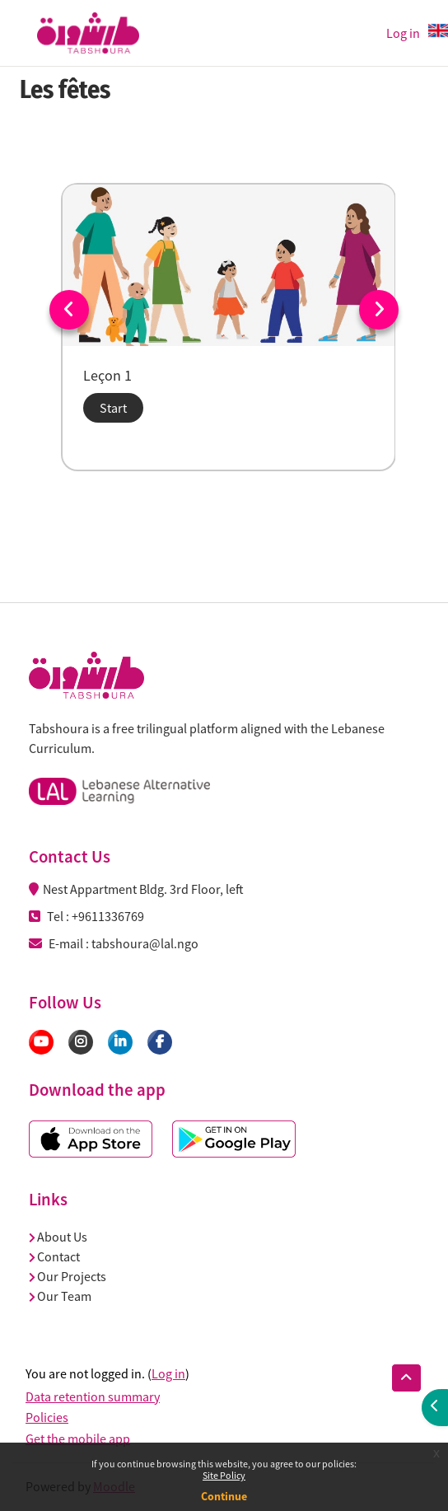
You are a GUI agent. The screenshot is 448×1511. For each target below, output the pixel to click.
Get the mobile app (78, 1438)
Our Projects (67, 1276)
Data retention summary (93, 1396)
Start (113, 408)
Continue (224, 1496)
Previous (69, 310)
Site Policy (224, 1475)
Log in (403, 33)
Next (379, 310)
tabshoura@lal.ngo (144, 943)
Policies (47, 1417)
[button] (406, 1378)
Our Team (60, 1296)
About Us (58, 1236)
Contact (54, 1256)
